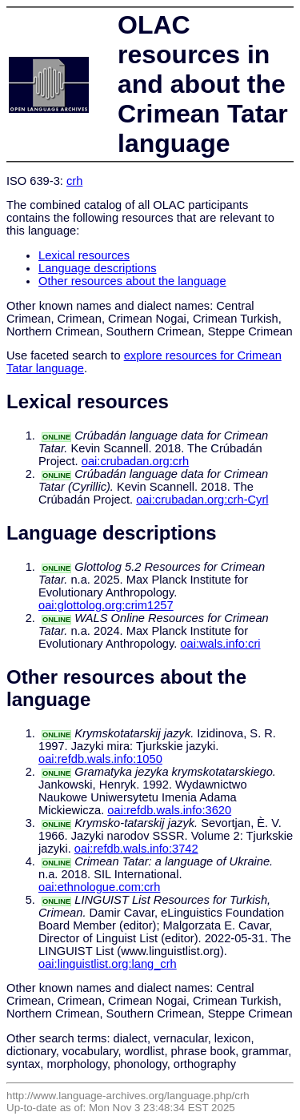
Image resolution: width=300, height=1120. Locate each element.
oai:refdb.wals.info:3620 (169, 810)
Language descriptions (97, 268)
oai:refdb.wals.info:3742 (136, 848)
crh (74, 181)
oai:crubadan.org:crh (135, 461)
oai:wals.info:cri (220, 643)
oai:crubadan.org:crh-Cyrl (202, 499)
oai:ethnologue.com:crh (99, 887)
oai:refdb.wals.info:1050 (100, 759)
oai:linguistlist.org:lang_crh (107, 963)
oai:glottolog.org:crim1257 (106, 605)
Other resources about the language (132, 281)
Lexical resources (84, 255)
